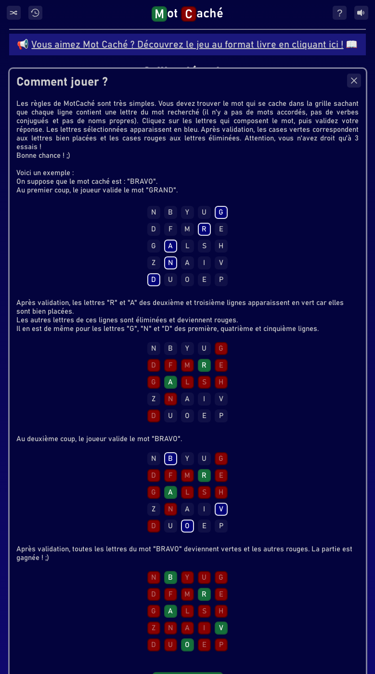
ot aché (187, 14)
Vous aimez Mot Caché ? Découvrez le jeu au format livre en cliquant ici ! (187, 45)
